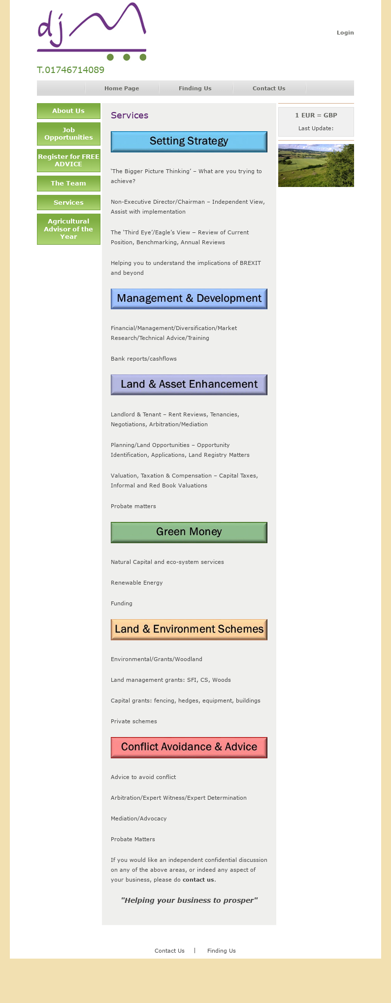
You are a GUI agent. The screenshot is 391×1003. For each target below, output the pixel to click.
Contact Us (269, 88)
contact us (198, 879)
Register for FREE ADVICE (68, 160)
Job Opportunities (68, 134)
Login (345, 32)
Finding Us (195, 88)
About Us (68, 110)
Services (69, 202)
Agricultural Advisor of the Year (68, 228)
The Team (68, 183)
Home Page (121, 88)
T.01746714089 (70, 70)
